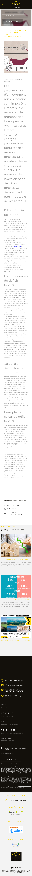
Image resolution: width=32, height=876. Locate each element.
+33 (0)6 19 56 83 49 (14, 680)
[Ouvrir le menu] (30, 5)
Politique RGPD (16, 872)
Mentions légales (21, 871)
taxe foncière (16, 246)
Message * (8, 738)
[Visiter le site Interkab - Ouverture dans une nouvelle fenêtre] (16, 813)
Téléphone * (9, 730)
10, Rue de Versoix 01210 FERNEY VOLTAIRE (14, 690)
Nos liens (10, 872)
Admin (28, 871)
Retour (12, 21)
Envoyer (11, 759)
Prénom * (7, 713)
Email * (6, 721)
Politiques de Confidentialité (24, 786)
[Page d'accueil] (16, 5)
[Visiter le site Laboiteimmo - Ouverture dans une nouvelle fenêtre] (16, 868)
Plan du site (13, 871)
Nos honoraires (5, 871)
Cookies (22, 872)
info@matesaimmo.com (14, 685)
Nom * (5, 705)
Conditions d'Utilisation (9, 787)
